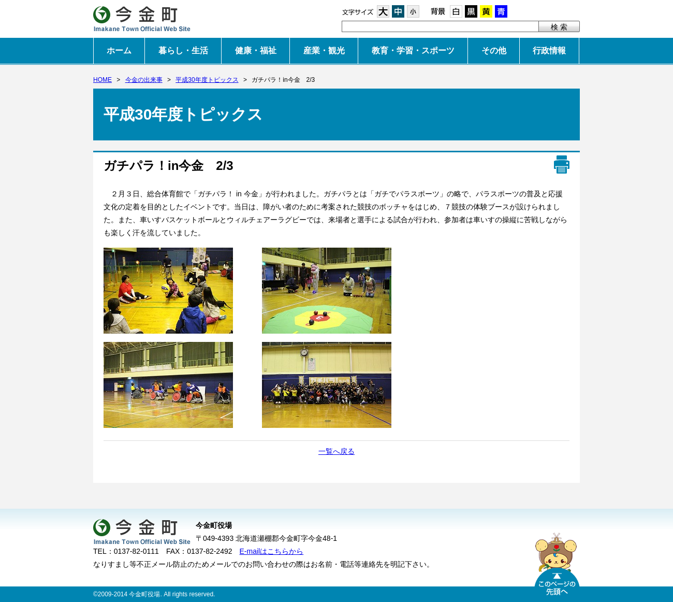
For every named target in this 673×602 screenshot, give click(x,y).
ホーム (119, 50)
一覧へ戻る (336, 451)
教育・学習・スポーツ (413, 50)
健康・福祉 (255, 50)
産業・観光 (324, 50)
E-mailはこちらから (272, 551)
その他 (493, 50)
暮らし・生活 (183, 50)
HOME (102, 79)
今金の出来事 (144, 79)
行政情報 (549, 50)
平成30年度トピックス (206, 79)
